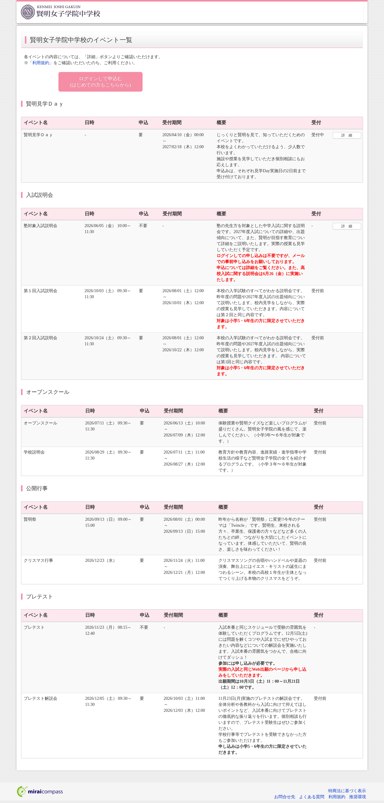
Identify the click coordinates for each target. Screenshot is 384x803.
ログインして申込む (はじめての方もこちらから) (100, 81)
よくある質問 (311, 797)
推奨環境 (357, 797)
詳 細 (346, 135)
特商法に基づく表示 (347, 791)
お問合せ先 (284, 797)
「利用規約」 (40, 63)
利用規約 (336, 797)
